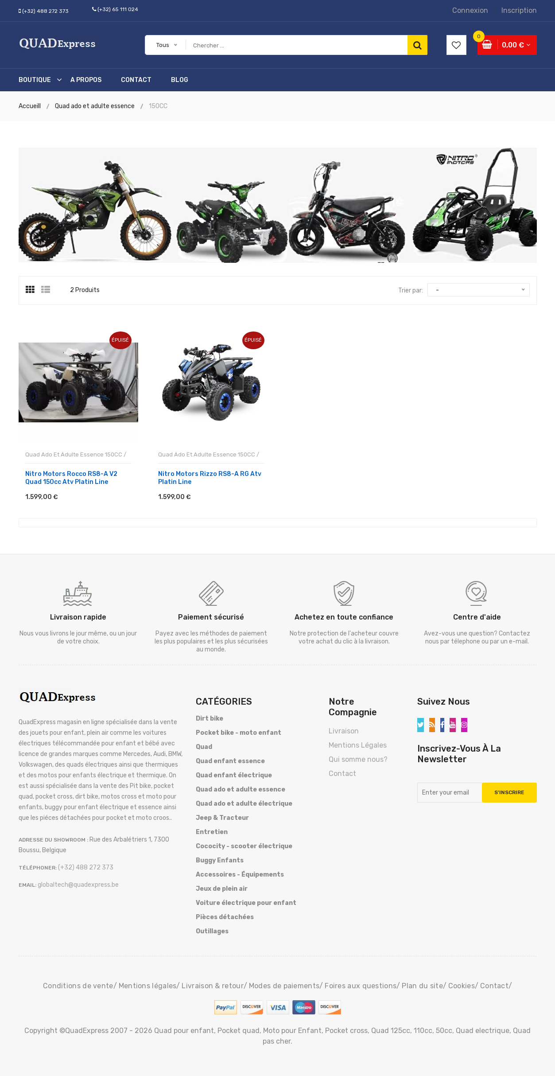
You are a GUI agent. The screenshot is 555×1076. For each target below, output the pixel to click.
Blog (179, 80)
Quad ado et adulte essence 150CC (73, 453)
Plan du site (422, 984)
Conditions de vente (78, 984)
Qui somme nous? (358, 757)
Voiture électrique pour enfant (246, 901)
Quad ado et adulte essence (240, 787)
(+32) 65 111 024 (117, 9)
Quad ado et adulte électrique (244, 802)
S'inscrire (509, 791)
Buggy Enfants (220, 858)
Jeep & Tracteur (222, 816)
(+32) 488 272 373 (45, 11)
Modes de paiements (284, 984)
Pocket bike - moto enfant (238, 731)
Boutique (35, 80)
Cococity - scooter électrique (244, 844)
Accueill (30, 106)
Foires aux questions (360, 984)
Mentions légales (148, 984)
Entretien (212, 830)
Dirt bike (209, 717)
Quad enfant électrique (234, 773)
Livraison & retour (212, 984)
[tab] (33, 290)
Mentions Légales (358, 743)
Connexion (470, 10)
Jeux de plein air (222, 887)
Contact (136, 80)
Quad (204, 745)
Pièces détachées (225, 915)
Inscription (519, 10)
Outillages (212, 929)
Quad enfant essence (230, 759)
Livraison (344, 729)
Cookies (461, 984)
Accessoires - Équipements (240, 873)
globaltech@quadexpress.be (78, 883)
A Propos (85, 80)
